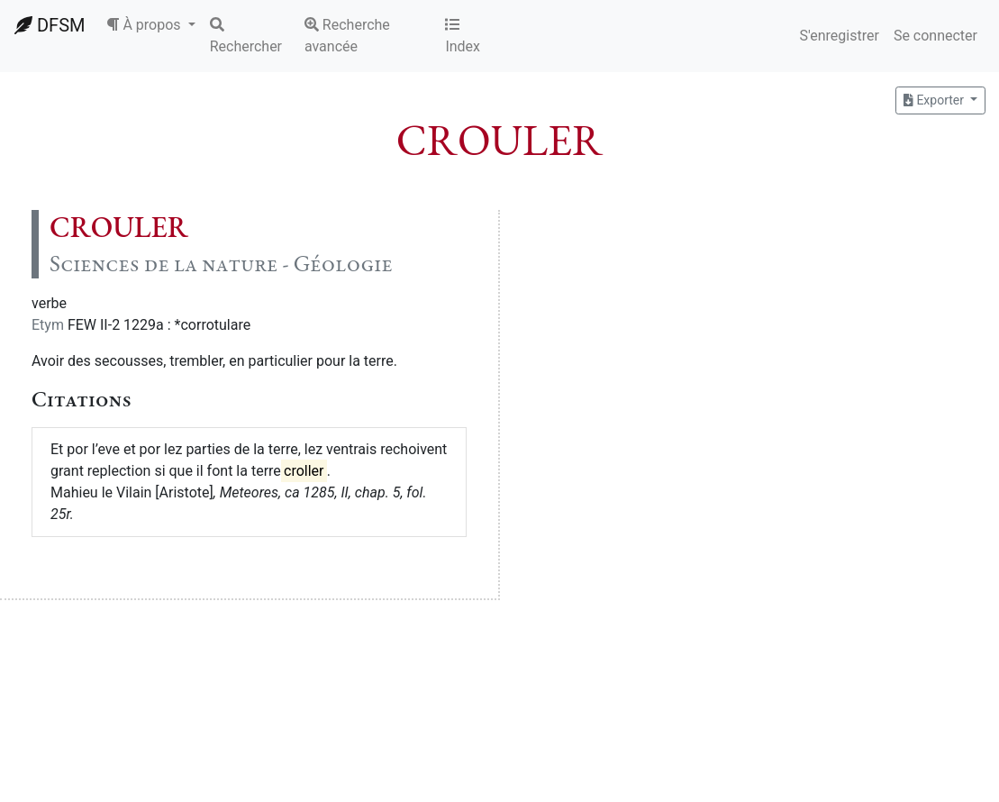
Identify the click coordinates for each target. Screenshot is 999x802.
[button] (150, 25)
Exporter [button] (935, 100)
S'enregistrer (838, 35)
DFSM (49, 25)
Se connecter (935, 35)
